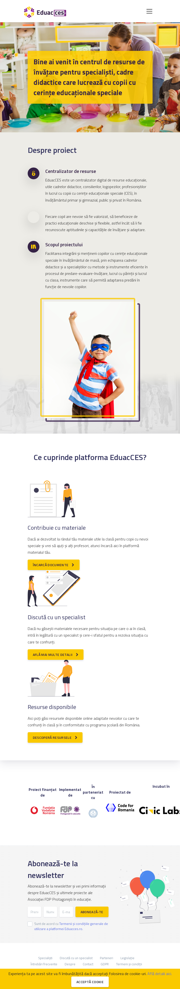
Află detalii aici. (159, 974)
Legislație (127, 957)
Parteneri (106, 957)
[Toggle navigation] (149, 11)
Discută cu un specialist (76, 957)
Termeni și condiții (129, 964)
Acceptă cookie (90, 981)
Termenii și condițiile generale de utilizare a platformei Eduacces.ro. (71, 926)
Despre (70, 964)
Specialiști (45, 957)
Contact (88, 964)
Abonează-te (92, 911)
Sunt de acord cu (71, 926)
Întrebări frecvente (44, 964)
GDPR (105, 964)
